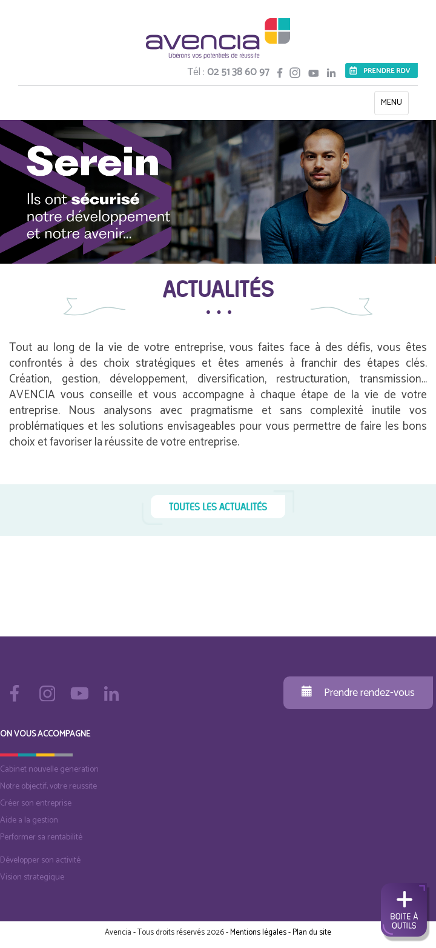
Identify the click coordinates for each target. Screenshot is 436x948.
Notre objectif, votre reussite (48, 786)
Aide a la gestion (29, 820)
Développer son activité (40, 860)
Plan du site (311, 932)
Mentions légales (258, 932)
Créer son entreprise (35, 803)
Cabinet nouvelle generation (49, 769)
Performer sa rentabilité (41, 837)
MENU (394, 105)
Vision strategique (32, 877)
